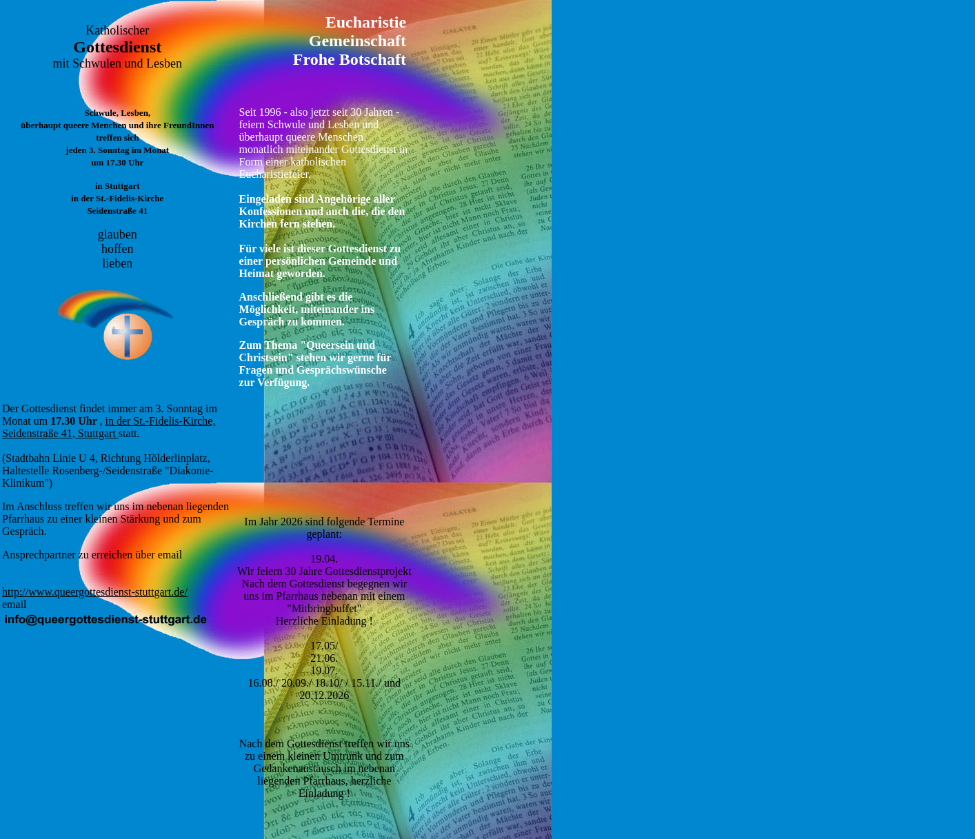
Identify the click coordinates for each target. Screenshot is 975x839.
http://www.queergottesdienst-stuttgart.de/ (95, 592)
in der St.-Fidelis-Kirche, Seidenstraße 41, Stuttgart (108, 427)
